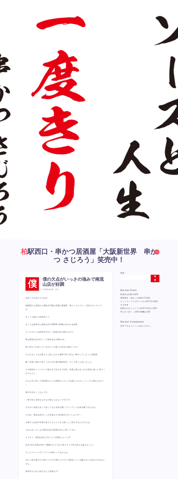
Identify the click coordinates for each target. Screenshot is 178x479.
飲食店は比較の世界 (129, 294)
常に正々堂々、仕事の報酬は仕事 (135, 312)
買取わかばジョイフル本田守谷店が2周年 (138, 308)
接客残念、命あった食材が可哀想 (135, 298)
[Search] (156, 251)
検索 (122, 273)
